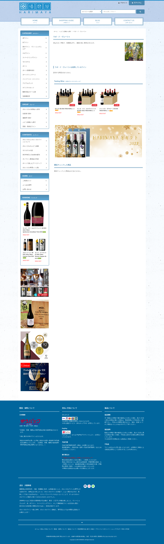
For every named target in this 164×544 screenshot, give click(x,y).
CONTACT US (129, 22)
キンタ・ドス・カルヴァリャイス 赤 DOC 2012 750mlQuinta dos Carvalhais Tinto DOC (34, 230)
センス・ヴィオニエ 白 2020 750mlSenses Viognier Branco (40, 255)
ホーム (56, 31)
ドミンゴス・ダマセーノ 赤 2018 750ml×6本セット (109, 109)
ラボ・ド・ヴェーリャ (80, 31)
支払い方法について (46, 529)
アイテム (136, 3)
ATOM (127, 529)
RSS (123, 529)
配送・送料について (60, 529)
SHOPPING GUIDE (66, 22)
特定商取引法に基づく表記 (86, 529)
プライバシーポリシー (102, 529)
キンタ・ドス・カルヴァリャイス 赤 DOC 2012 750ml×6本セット (86, 110)
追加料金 (49, 430)
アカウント (123, 3)
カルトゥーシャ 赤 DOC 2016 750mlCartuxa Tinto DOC (28, 255)
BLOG (97, 22)
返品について (72, 529)
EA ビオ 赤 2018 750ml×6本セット (65, 109)
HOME (35, 22)
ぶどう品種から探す (65, 31)
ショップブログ (115, 529)
